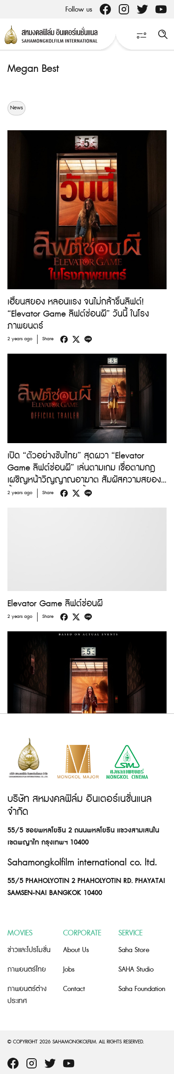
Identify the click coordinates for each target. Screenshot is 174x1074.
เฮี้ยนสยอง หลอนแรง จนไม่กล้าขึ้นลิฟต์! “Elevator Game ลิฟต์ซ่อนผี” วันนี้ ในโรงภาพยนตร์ (78, 314)
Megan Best (33, 69)
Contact (74, 989)
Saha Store (133, 950)
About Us (76, 950)
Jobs (69, 969)
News (16, 108)
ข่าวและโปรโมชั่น (29, 950)
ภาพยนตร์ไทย (26, 969)
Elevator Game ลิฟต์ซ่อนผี (55, 603)
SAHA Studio (136, 969)
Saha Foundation (141, 989)
